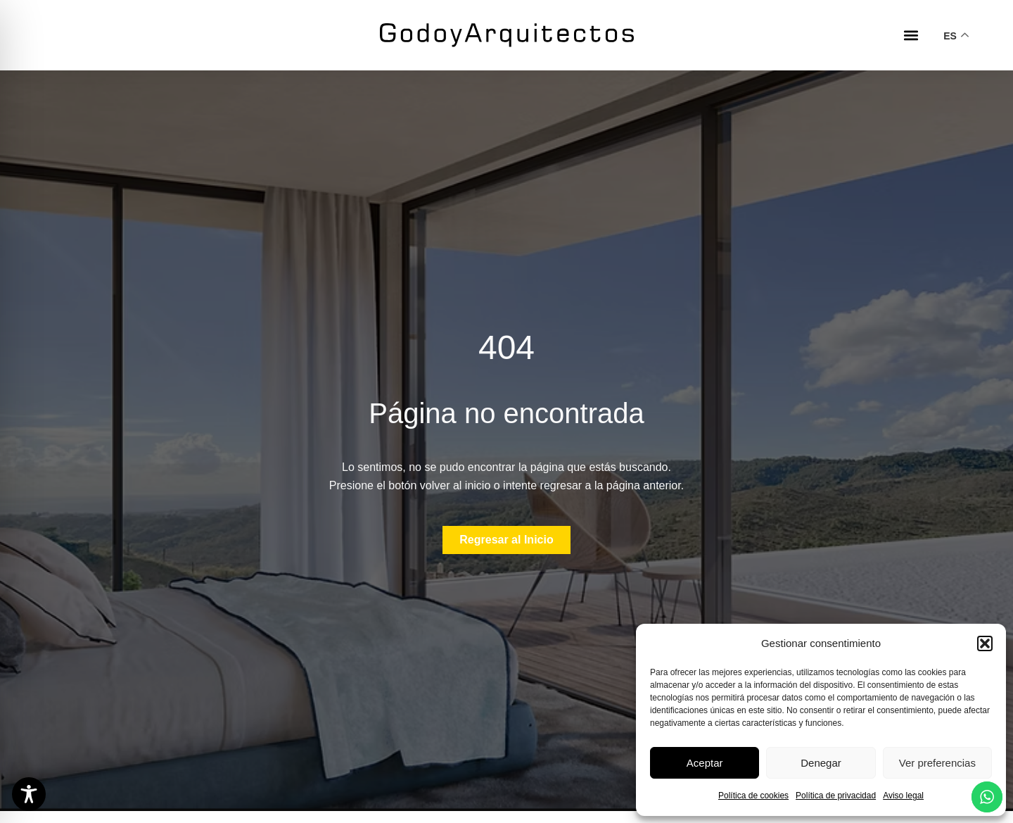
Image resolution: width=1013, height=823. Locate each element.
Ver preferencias (937, 763)
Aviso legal (903, 795)
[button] (985, 643)
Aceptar (705, 763)
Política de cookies (753, 795)
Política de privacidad (836, 795)
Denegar (821, 763)
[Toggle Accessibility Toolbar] (29, 794)
